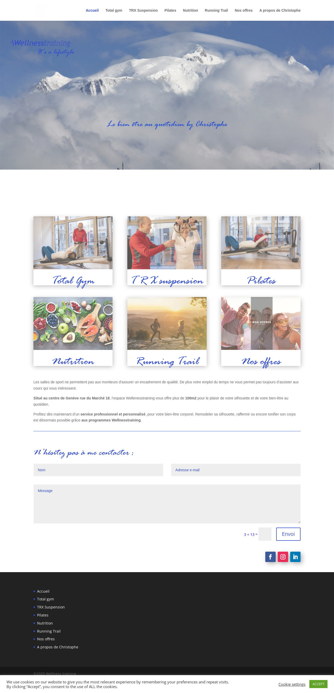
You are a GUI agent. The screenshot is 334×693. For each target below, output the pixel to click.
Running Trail (216, 10)
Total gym (113, 10)
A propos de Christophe (280, 10)
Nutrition (190, 10)
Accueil (92, 10)
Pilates (170, 10)
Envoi (288, 533)
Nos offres (244, 10)
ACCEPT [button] (318, 684)
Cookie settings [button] (292, 684)
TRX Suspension (143, 10)
